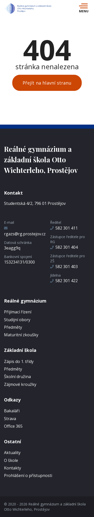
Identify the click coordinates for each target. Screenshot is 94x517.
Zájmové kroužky (20, 384)
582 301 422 (64, 280)
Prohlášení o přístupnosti (28, 475)
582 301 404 (64, 247)
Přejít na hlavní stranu (47, 83)
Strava (10, 418)
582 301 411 (64, 228)
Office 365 (13, 426)
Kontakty (12, 468)
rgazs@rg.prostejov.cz (25, 231)
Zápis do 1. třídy (19, 361)
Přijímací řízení (17, 312)
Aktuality (12, 452)
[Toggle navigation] (83, 8)
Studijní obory (17, 319)
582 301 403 (64, 266)
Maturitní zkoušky (21, 335)
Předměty (13, 327)
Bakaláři (12, 411)
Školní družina (17, 376)
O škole (11, 460)
